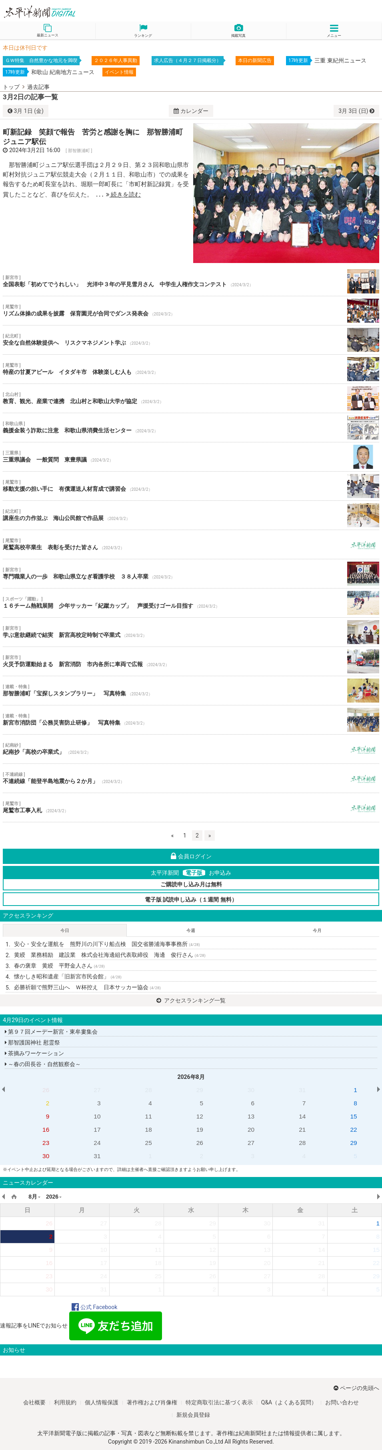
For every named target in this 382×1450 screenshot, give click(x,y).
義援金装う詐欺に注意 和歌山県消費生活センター (191, 427)
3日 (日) (356, 111)
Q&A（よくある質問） (289, 1402)
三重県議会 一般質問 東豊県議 (191, 456)
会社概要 (34, 1402)
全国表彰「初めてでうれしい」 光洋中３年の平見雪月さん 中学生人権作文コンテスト (191, 281)
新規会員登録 (193, 1415)
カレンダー (191, 111)
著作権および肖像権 (152, 1402)
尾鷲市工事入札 (191, 807)
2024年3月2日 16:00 (34, 150)
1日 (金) (26, 111)
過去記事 (38, 87)
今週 (190, 930)
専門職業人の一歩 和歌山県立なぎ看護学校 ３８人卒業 (191, 573)
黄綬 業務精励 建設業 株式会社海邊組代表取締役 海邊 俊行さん (110, 955)
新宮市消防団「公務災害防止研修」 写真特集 (191, 719)
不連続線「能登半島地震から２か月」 (191, 778)
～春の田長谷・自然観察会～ (43, 1064)
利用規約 (65, 1402)
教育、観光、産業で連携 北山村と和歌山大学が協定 (191, 398)
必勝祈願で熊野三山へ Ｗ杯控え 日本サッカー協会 (87, 987)
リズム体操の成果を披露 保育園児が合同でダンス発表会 (191, 310)
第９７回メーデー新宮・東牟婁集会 (51, 1031)
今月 (317, 930)
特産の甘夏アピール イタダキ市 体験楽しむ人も (191, 369)
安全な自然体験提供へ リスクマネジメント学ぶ (191, 339)
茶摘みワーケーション (34, 1053)
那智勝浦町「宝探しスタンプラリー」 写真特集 (191, 690)
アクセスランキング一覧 (191, 1000)
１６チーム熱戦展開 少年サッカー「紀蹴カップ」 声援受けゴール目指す (191, 602)
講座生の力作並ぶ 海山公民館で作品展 (191, 515)
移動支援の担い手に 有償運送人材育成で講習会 (191, 486)
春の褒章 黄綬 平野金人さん (59, 965)
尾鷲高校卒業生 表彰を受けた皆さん (191, 544)
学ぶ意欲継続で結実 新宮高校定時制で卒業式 (191, 632)
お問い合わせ (342, 1402)
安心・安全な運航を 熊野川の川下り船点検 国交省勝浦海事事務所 (107, 944)
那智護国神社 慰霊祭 (32, 1042)
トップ (11, 87)
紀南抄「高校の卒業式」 (191, 749)
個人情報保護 (101, 1402)
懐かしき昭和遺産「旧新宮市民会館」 (68, 976)
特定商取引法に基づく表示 (219, 1402)
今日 (64, 930)
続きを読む (123, 194)
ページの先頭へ (356, 1388)
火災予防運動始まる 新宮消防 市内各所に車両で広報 (191, 661)
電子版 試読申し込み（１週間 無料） (191, 899)
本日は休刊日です (25, 47)
